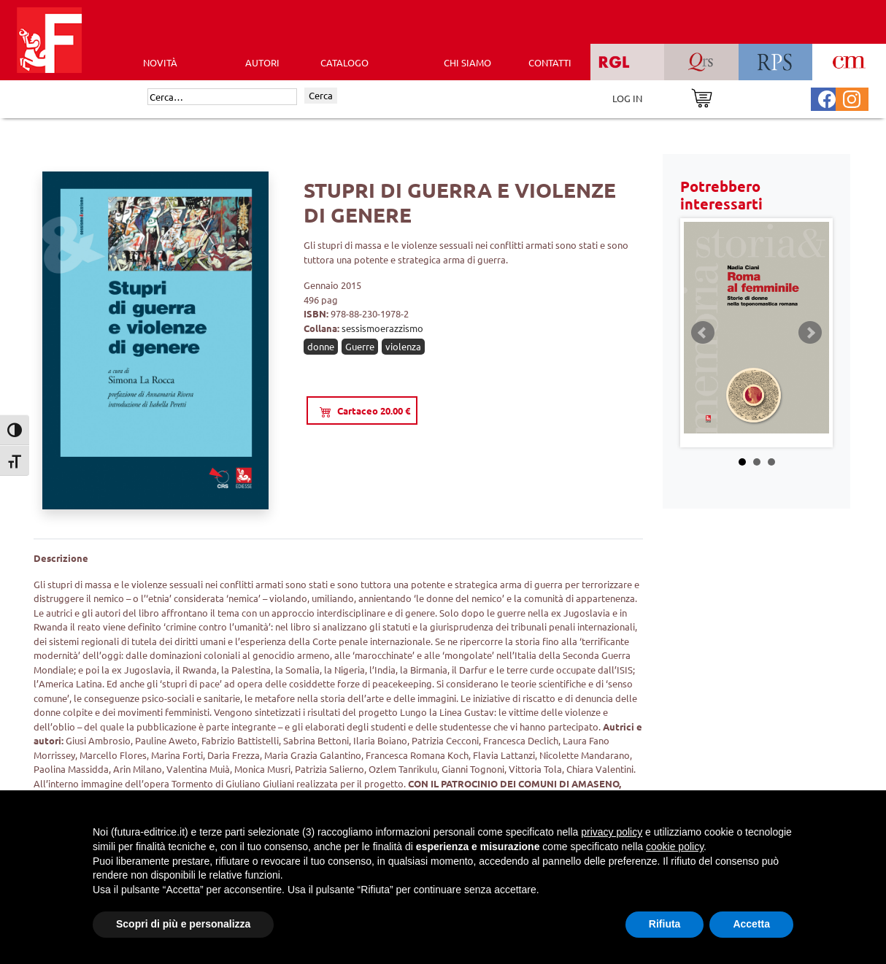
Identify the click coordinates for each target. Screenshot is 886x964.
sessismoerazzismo (382, 328)
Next (810, 332)
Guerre (359, 346)
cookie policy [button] (675, 846)
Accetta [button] (751, 924)
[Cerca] (222, 97)
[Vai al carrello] (701, 96)
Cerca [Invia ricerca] (321, 95)
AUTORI (262, 62)
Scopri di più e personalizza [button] (183, 924)
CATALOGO (344, 62)
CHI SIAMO (467, 62)
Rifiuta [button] (665, 924)
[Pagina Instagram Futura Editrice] (851, 97)
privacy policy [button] (611, 832)
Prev (702, 332)
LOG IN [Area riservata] (627, 98)
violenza (403, 346)
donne (320, 346)
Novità (160, 62)
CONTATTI (549, 62)
